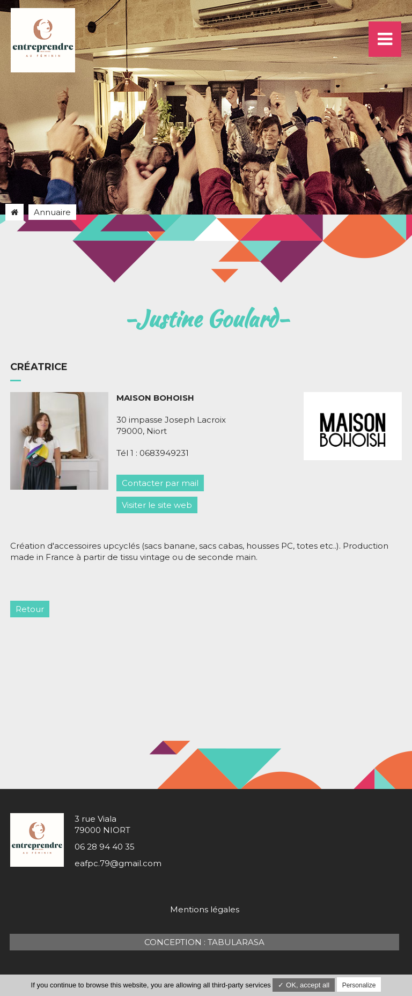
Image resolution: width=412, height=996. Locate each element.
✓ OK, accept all (303, 985)
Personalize (359, 985)
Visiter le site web (157, 505)
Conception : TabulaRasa (204, 942)
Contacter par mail (160, 483)
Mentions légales (204, 909)
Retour (30, 609)
